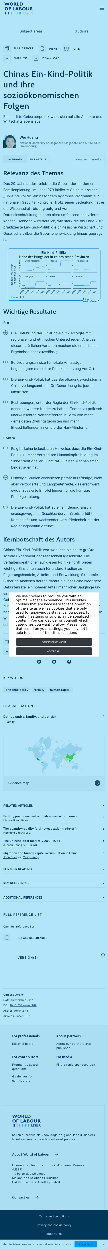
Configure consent (54, 642)
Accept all (54, 651)
